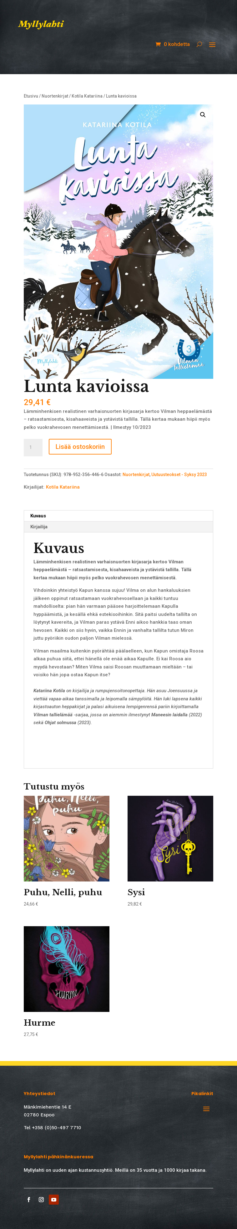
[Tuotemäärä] (33, 447)
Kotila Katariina (87, 96)
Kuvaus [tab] (38, 516)
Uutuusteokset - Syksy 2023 (179, 474)
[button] (203, 114)
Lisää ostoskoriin (80, 446)
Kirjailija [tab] (39, 527)
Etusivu (31, 96)
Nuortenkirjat (55, 96)
